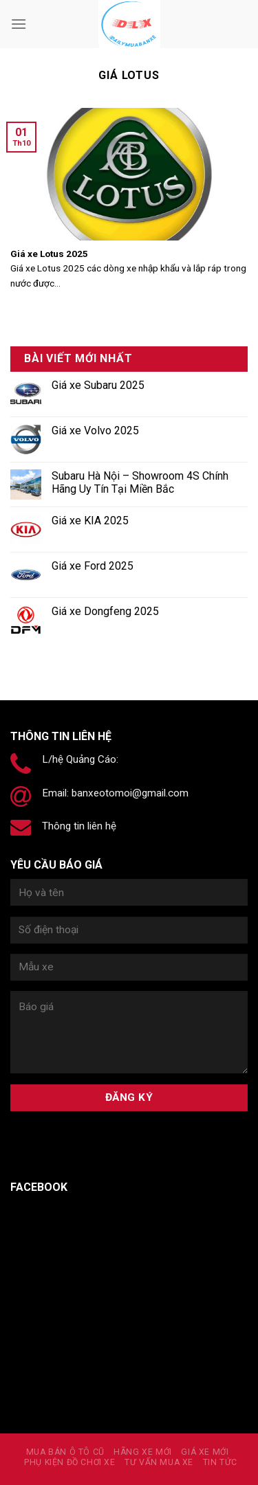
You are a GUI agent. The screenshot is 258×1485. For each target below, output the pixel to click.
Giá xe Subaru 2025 (98, 385)
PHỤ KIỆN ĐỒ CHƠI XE (70, 1462)
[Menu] (18, 24)
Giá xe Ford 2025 (92, 565)
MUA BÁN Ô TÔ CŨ (65, 1452)
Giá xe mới (204, 1452)
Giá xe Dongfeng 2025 (105, 611)
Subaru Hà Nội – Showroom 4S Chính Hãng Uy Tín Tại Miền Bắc (140, 482)
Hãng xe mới (143, 1452)
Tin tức (220, 1462)
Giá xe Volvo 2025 (95, 430)
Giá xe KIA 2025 (90, 520)
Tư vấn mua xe (159, 1462)
